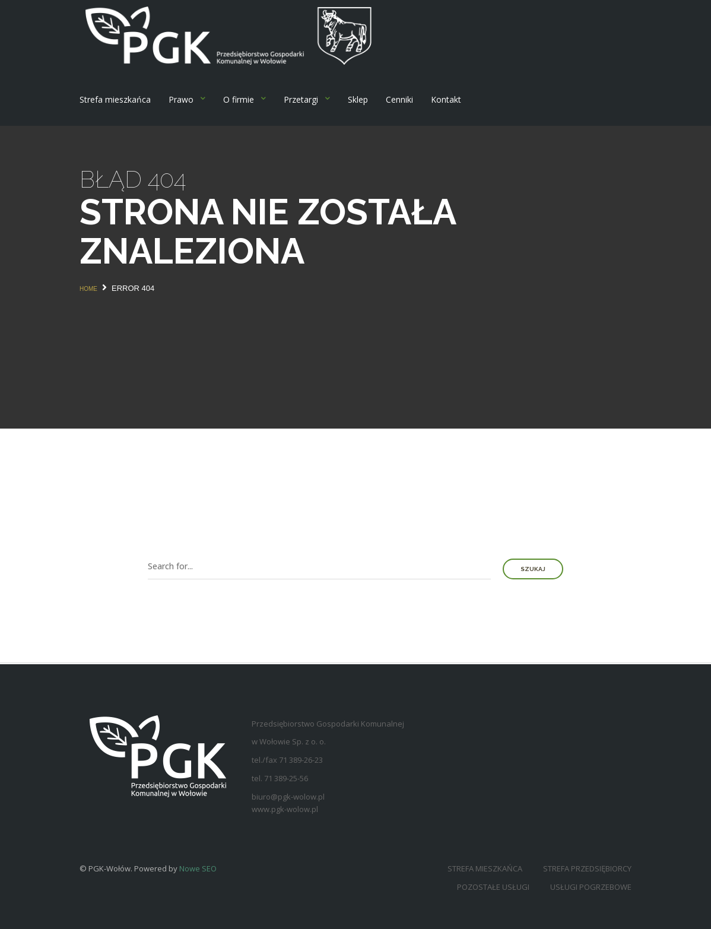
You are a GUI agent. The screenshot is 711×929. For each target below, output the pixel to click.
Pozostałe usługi (493, 887)
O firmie (238, 99)
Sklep (358, 99)
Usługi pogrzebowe (590, 887)
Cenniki (399, 99)
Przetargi (301, 99)
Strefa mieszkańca (115, 99)
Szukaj (532, 569)
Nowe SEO (198, 868)
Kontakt (446, 99)
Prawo (181, 99)
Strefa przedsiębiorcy (587, 868)
